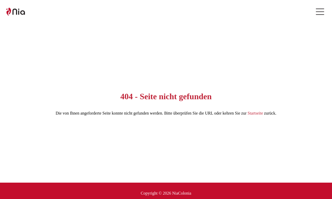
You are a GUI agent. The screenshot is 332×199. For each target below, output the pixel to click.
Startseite (255, 113)
